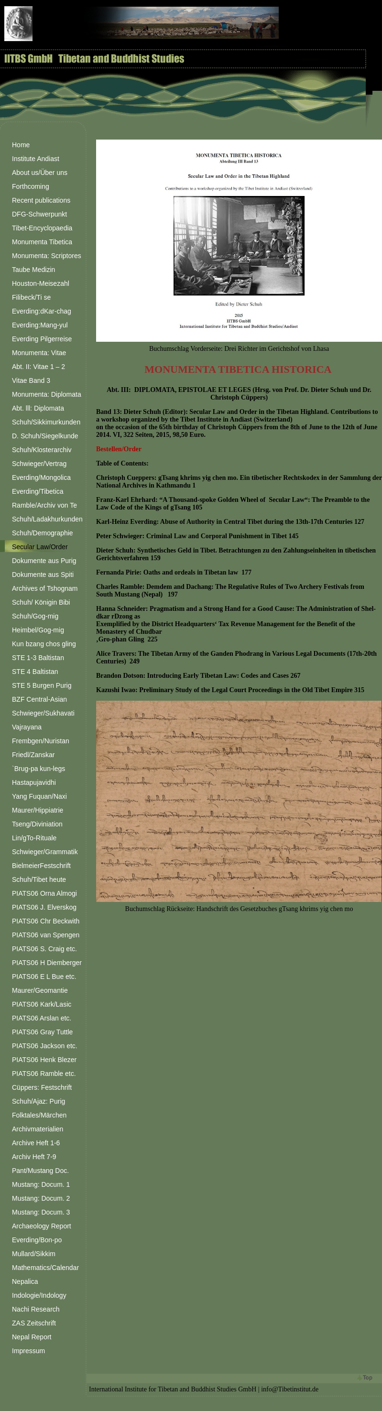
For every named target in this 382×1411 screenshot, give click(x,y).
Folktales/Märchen (39, 1115)
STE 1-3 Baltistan (38, 658)
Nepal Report (32, 1337)
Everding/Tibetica (38, 491)
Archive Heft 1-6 (36, 1143)
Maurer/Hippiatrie (37, 810)
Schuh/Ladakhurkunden (47, 519)
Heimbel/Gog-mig (38, 630)
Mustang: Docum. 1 (41, 1184)
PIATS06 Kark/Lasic (41, 1004)
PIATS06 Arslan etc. (41, 1018)
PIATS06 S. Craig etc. (44, 949)
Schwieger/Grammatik (45, 852)
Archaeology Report (41, 1226)
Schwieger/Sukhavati (43, 713)
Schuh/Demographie (42, 533)
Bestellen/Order (119, 449)
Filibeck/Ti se (31, 297)
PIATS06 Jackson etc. (44, 1046)
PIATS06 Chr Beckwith (45, 921)
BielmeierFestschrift (41, 865)
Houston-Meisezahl (40, 283)
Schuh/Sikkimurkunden (46, 422)
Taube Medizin (33, 269)
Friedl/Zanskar (33, 755)
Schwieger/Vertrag (39, 463)
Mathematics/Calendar (45, 1267)
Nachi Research (36, 1309)
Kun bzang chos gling (44, 644)
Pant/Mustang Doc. (40, 1170)
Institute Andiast (35, 159)
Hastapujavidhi (34, 782)
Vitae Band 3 (31, 380)
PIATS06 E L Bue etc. (44, 976)
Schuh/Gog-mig (35, 616)
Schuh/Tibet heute (39, 879)
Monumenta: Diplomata (46, 394)
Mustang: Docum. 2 (41, 1198)
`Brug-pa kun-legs (38, 768)
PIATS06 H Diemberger (47, 962)
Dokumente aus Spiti (43, 574)
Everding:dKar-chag (41, 311)
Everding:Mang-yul (40, 325)
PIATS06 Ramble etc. (44, 1073)
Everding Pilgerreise (42, 339)
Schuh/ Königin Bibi (41, 602)
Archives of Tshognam (44, 588)
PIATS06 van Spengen (45, 935)
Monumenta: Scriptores (46, 256)
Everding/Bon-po (37, 1240)
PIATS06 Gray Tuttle (42, 1032)
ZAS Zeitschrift (34, 1323)
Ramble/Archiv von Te (44, 505)
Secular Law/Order (40, 547)
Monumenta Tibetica (42, 242)
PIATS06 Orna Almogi (44, 893)
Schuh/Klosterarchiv (42, 450)
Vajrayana (27, 727)
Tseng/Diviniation (37, 824)
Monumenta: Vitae (39, 353)
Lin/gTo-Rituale (34, 838)
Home (21, 145)
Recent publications (41, 200)
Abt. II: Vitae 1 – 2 (38, 366)
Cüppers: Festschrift (42, 1087)
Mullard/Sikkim (33, 1254)
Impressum (28, 1351)
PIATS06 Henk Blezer (44, 1060)
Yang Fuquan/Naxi (39, 796)
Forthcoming (30, 186)
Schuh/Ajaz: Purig (38, 1101)
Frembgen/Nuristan (40, 741)
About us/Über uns (39, 172)
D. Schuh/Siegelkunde (45, 436)
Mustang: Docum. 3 (41, 1212)
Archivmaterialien (37, 1129)
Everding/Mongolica (41, 477)
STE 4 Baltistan (35, 671)
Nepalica (25, 1281)
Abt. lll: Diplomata (38, 408)
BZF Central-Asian (39, 699)
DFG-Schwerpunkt (39, 214)
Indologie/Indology (39, 1295)
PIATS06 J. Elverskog (44, 907)
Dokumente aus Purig (44, 560)
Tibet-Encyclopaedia (42, 228)
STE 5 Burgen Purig (42, 685)
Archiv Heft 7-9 (34, 1157)
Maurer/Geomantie (40, 990)
